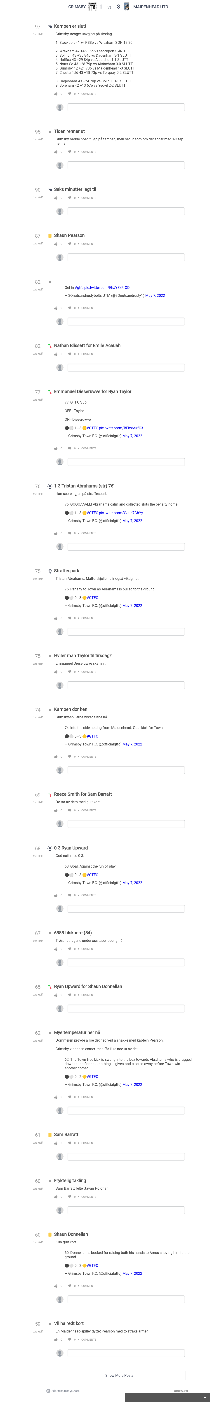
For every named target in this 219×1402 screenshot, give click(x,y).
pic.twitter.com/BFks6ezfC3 (121, 428)
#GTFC (92, 428)
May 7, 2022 (155, 295)
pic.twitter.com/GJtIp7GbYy (121, 513)
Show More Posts (119, 1375)
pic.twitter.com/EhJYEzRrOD (107, 288)
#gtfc (79, 288)
